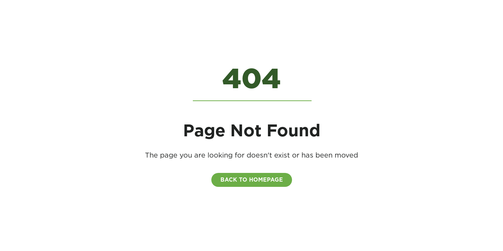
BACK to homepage (251, 179)
